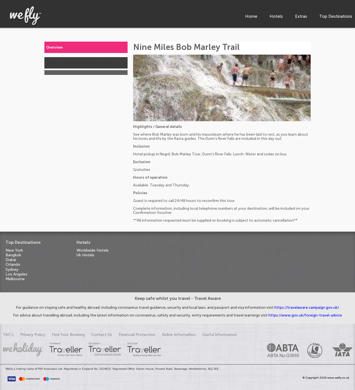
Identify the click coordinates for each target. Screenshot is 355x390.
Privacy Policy (32, 334)
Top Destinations (335, 16)
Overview (54, 47)
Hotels (276, 16)
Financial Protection (137, 334)
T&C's (8, 334)
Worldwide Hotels (93, 250)
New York (14, 250)
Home (251, 16)
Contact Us (101, 334)
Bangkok (13, 255)
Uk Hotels (85, 255)
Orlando (13, 264)
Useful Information (219, 334)
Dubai (11, 259)
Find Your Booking (68, 334)
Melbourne (15, 279)
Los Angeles (16, 274)
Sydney (12, 269)
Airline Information (179, 334)
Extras (301, 16)
